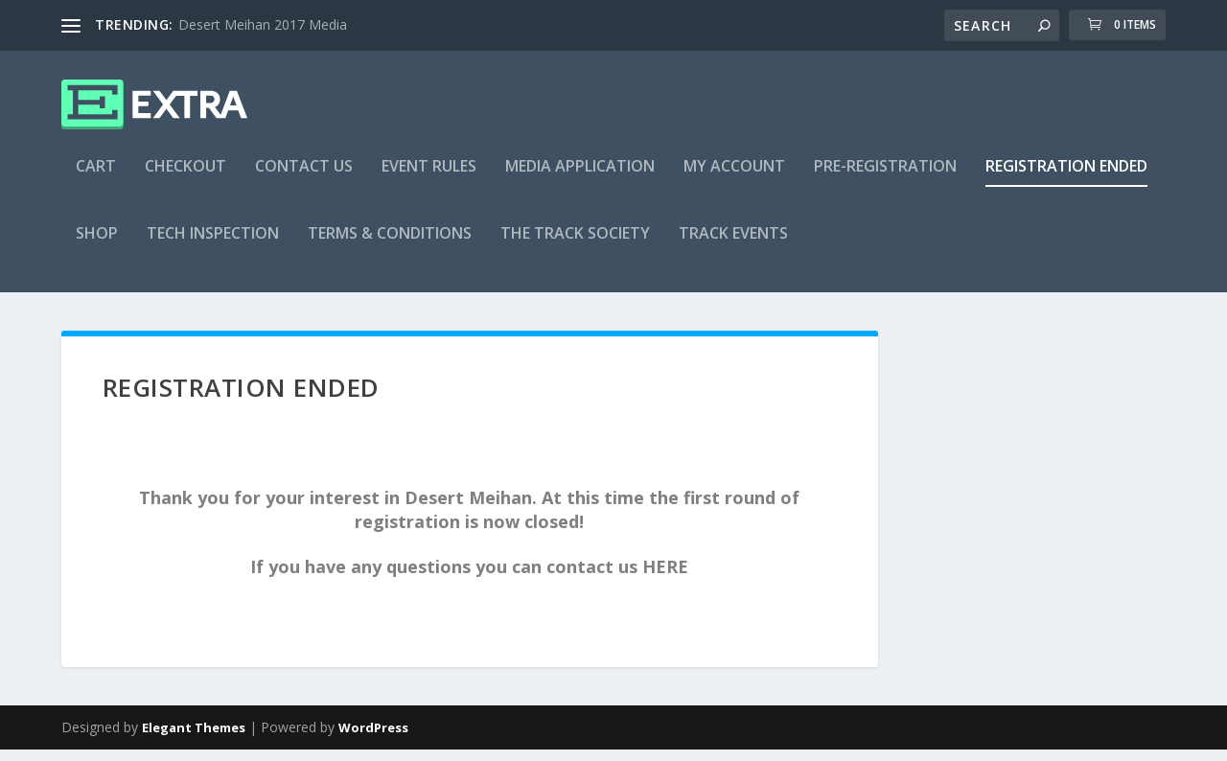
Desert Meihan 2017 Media (262, 24)
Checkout (185, 179)
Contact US (304, 179)
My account (734, 179)
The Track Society (575, 246)
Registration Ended (1066, 179)
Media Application (580, 179)
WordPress (373, 739)
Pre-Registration (885, 179)
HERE (665, 577)
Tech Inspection (213, 246)
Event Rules (429, 179)
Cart (96, 179)
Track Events (733, 246)
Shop (97, 246)
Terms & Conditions (390, 246)
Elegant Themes (193, 739)
